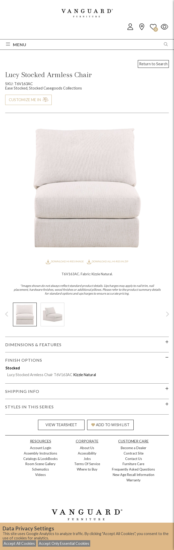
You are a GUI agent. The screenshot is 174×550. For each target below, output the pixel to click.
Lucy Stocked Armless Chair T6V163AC (39, 375)
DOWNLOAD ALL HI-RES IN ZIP (107, 261)
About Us (87, 448)
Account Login (40, 448)
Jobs (87, 459)
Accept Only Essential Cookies (64, 543)
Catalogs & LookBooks (40, 459)
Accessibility (87, 453)
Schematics (40, 469)
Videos (40, 475)
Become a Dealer (133, 448)
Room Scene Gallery (40, 464)
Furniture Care (133, 464)
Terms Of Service (87, 464)
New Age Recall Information (133, 475)
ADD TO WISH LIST (110, 425)
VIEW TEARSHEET (61, 425)
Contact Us (133, 459)
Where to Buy (87, 469)
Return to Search (153, 64)
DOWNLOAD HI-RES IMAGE (65, 261)
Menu (16, 44)
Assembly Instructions (40, 453)
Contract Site (133, 453)
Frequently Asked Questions (133, 469)
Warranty (133, 480)
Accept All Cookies (19, 543)
